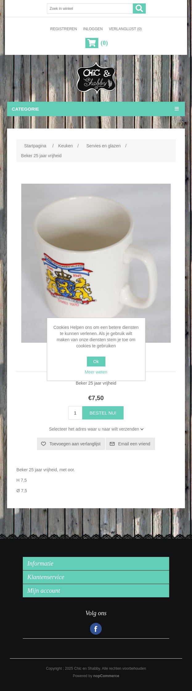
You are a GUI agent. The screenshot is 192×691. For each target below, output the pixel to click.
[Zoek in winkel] (90, 8)
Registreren (63, 29)
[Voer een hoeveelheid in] (75, 412)
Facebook (96, 629)
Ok (96, 361)
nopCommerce (106, 676)
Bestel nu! (103, 412)
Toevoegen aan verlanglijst (74, 443)
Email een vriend (134, 443)
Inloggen (93, 29)
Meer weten (96, 372)
